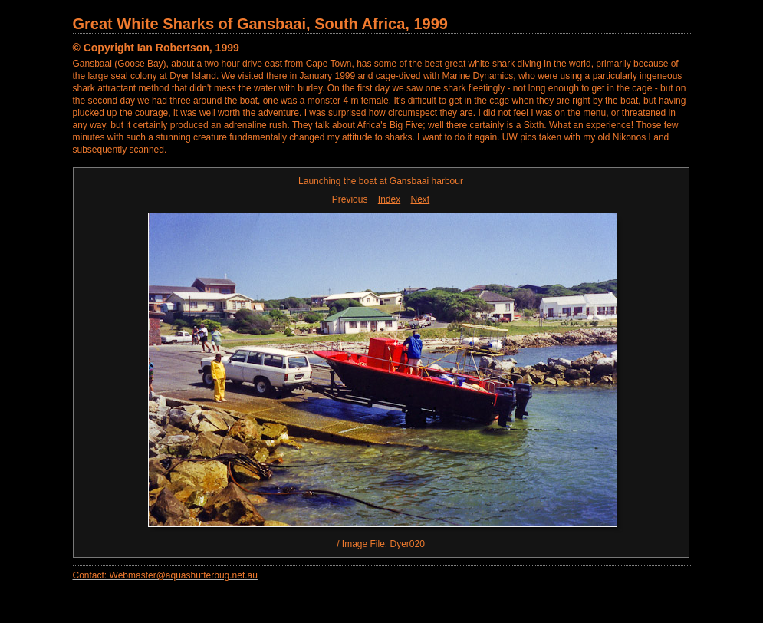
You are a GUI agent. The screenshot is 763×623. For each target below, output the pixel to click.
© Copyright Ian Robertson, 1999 (156, 47)
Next (420, 199)
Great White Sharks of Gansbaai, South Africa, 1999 (260, 23)
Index (389, 199)
